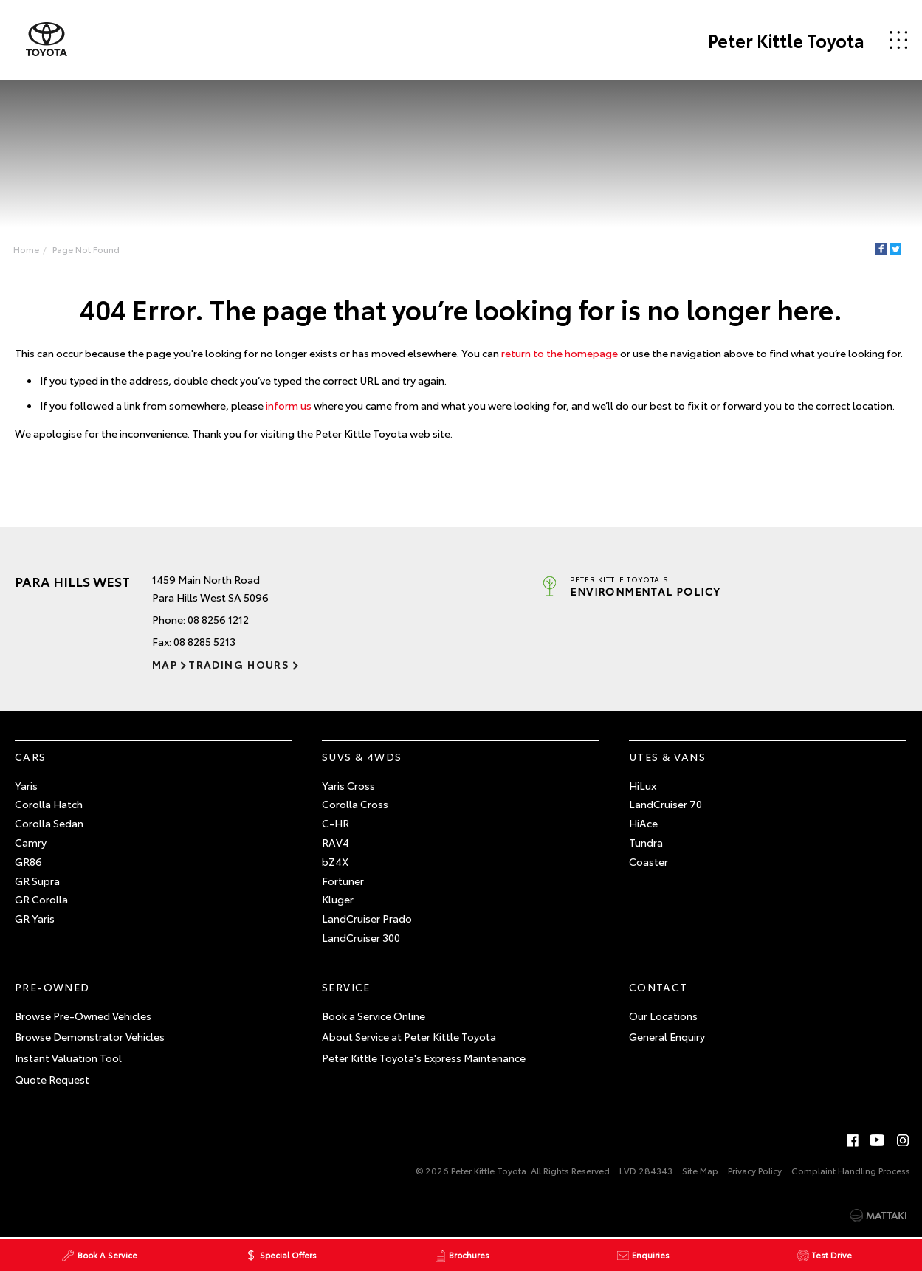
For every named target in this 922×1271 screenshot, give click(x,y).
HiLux (642, 785)
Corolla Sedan (49, 823)
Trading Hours (238, 664)
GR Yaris (35, 918)
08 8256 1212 (218, 619)
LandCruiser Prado (367, 918)
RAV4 (335, 842)
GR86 (28, 861)
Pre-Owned (52, 986)
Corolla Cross (355, 803)
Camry (31, 842)
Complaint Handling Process (850, 1170)
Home (26, 249)
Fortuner (343, 880)
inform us (289, 405)
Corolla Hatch (49, 803)
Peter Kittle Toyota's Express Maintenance (424, 1057)
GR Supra (37, 880)
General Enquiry (667, 1036)
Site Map (700, 1170)
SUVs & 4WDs (362, 756)
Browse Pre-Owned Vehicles (83, 1015)
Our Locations (663, 1015)
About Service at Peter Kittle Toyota (409, 1036)
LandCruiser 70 (665, 803)
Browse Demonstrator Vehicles (90, 1036)
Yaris (26, 785)
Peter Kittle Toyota (786, 40)
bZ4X (335, 861)
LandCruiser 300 (361, 937)
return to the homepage (559, 352)
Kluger (338, 899)
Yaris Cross (348, 785)
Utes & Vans (667, 756)
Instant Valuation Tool (68, 1057)
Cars (31, 756)
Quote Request (52, 1079)
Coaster (648, 861)
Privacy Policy (755, 1170)
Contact (658, 986)
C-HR (335, 823)
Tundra (646, 842)
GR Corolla (41, 899)
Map (164, 664)
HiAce (643, 823)
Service (346, 986)
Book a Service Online (373, 1015)
